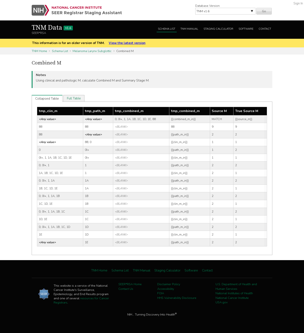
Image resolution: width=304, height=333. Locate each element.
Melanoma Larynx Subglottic (92, 51)
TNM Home (39, 51)
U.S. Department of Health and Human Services (236, 286)
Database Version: (207, 6)
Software (246, 29)
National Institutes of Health (234, 293)
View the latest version (127, 43)
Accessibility (165, 289)
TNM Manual (189, 29)
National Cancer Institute (232, 298)
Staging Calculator (218, 29)
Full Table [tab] (74, 98)
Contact (265, 29)
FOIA (160, 293)
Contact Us (125, 289)
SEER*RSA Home (130, 284)
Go (264, 11)
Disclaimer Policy (168, 284)
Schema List (166, 29)
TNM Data (52, 28)
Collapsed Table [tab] (47, 98)
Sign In (298, 3)
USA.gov (222, 302)
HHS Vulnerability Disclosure (176, 298)
